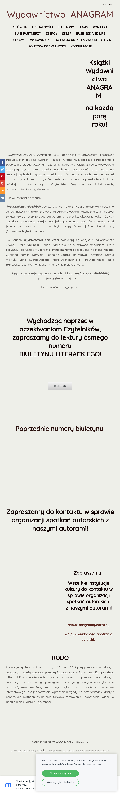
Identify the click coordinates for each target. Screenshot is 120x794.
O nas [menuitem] (83, 27)
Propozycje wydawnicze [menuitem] (30, 40)
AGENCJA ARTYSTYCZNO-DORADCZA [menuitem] (83, 40)
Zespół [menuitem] (51, 33)
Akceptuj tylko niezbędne (60, 782)
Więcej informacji (82, 764)
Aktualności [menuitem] (42, 27)
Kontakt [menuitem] (100, 27)
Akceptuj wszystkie (60, 773)
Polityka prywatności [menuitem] (47, 46)
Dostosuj (97, 764)
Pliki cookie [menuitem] (82, 742)
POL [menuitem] (104, 4)
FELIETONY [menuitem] (66, 27)
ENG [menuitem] (111, 4)
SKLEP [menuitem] (66, 33)
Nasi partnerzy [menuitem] (28, 33)
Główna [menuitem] (20, 27)
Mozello (41, 750)
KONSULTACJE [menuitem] (81, 46)
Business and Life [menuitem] (90, 33)
